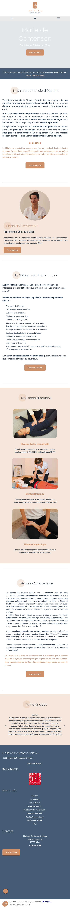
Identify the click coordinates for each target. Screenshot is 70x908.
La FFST (26, 905)
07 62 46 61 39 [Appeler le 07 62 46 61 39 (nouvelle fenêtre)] (35, 845)
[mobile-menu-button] (58, 18)
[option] (35, 725)
